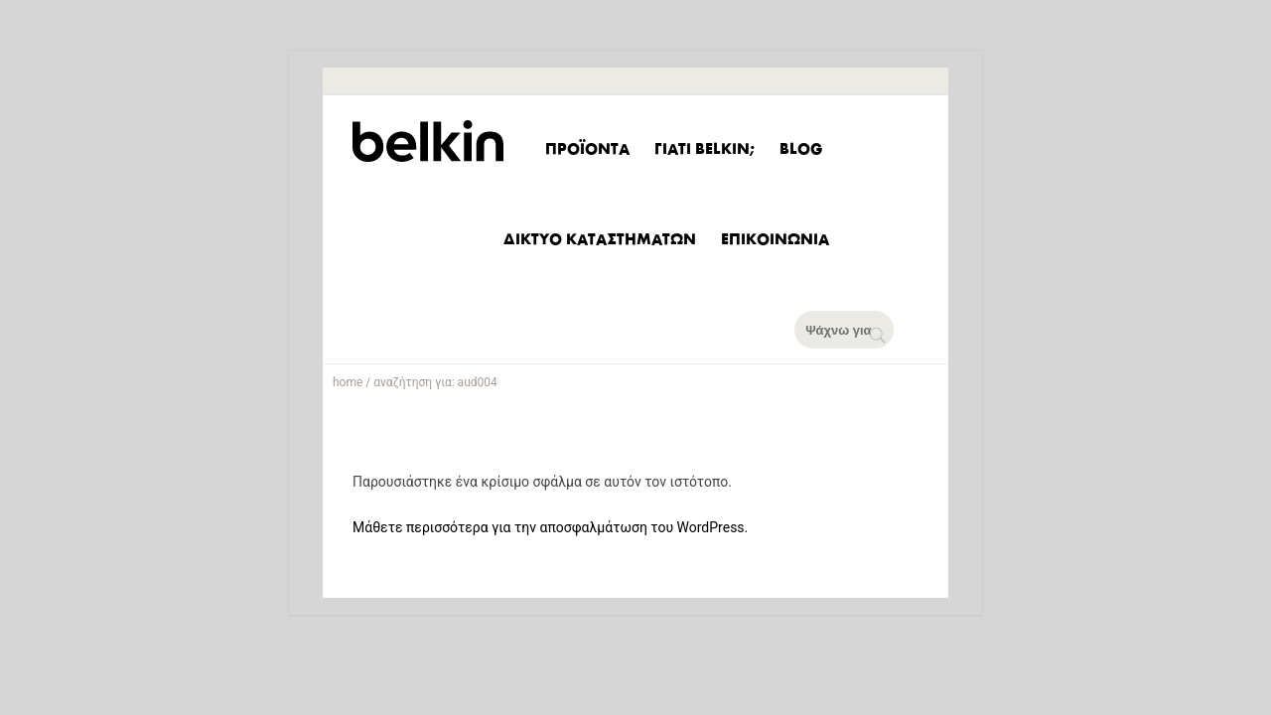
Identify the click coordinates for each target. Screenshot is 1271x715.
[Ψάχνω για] (856, 330)
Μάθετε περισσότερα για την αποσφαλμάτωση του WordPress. (550, 527)
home (347, 382)
